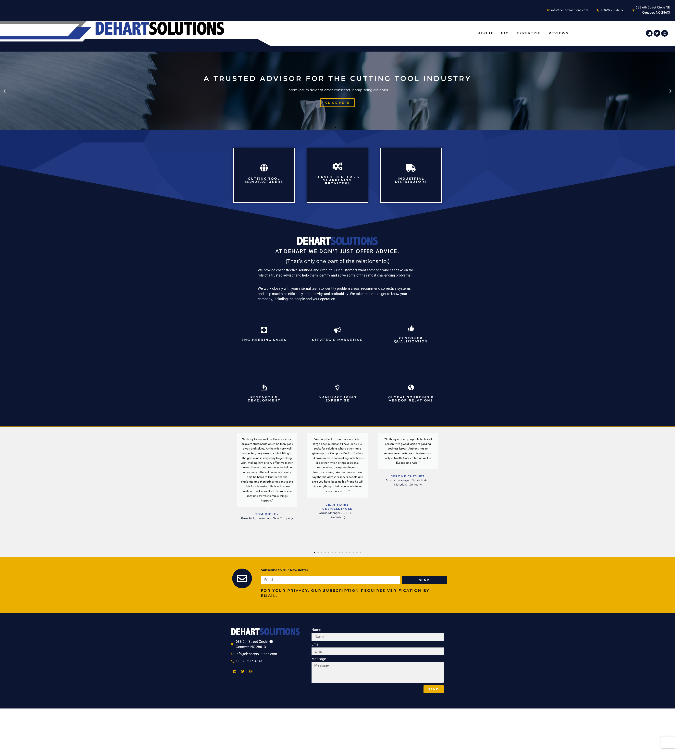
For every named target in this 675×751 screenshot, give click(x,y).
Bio (505, 33)
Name (316, 630)
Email (316, 644)
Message (319, 659)
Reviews (559, 33)
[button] (4, 91)
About (485, 33)
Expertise (529, 33)
